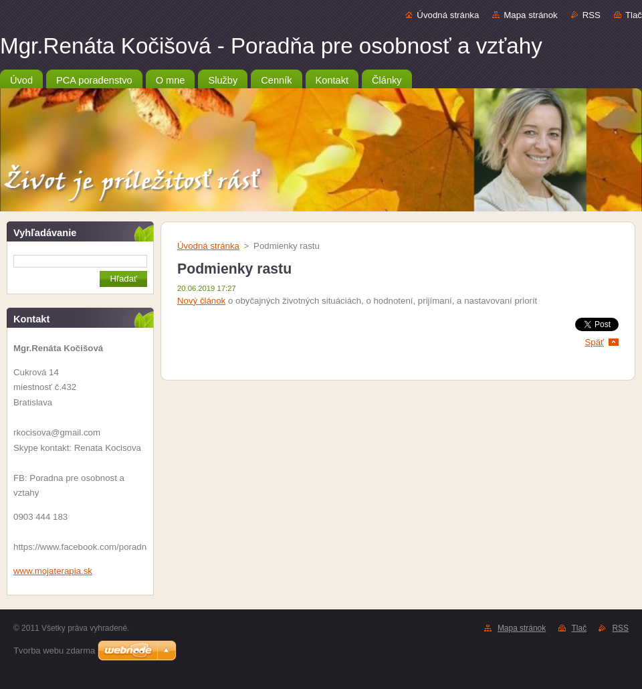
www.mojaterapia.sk (52, 571)
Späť (594, 342)
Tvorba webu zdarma (54, 651)
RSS (591, 15)
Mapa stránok (530, 15)
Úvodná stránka (448, 15)
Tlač (633, 15)
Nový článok (201, 301)
